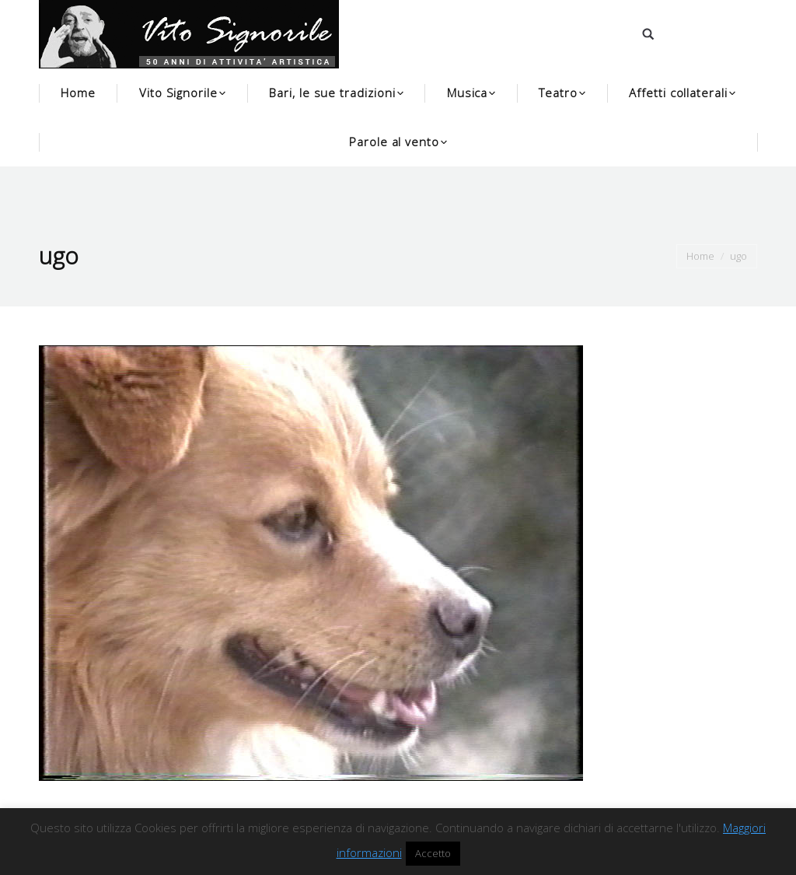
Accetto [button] (433, 853)
